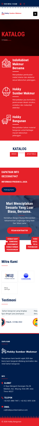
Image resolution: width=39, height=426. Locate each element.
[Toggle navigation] (34, 13)
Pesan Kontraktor (19, 230)
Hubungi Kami (9, 190)
